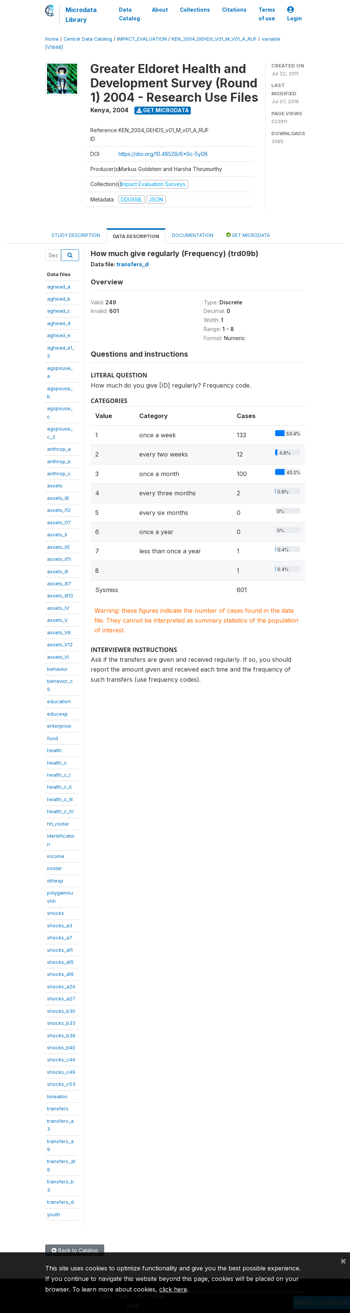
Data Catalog (129, 14)
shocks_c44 (61, 1060)
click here (173, 1289)
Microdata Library (81, 14)
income (55, 856)
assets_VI (58, 657)
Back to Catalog (75, 1250)
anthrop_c (59, 473)
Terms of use (267, 14)
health (54, 750)
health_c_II (59, 787)
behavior (57, 669)
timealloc (57, 1096)
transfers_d (60, 1202)
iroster (54, 868)
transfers (57, 1108)
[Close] (343, 1260)
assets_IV (58, 608)
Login (294, 14)
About (160, 10)
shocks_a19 (60, 974)
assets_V (57, 620)
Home (52, 39)
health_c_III (60, 799)
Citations (234, 10)
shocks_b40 (61, 1047)
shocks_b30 (61, 1011)
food (52, 738)
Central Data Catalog (88, 39)
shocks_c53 (61, 1084)
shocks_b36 (61, 1035)
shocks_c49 (61, 1072)
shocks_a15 (60, 962)
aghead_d (58, 323)
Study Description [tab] (76, 235)
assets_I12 (59, 510)
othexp (55, 881)
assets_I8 (58, 498)
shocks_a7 (59, 937)
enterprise (59, 726)
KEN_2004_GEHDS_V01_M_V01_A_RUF (214, 39)
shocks (55, 913)
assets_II (57, 534)
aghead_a (58, 287)
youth (53, 1214)
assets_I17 (59, 522)
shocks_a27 (61, 998)
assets (54, 485)
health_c (57, 763)
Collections (195, 10)
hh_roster (58, 824)
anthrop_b (59, 461)
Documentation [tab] (192, 235)
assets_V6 (59, 632)
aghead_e (58, 335)
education (59, 701)
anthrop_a (59, 449)
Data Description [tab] (136, 236)
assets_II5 (58, 547)
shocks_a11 (60, 950)
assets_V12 (60, 644)
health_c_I (58, 775)
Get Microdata (163, 110)
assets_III (57, 571)
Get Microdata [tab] (248, 235)
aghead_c (58, 311)
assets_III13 (60, 595)
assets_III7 (59, 583)
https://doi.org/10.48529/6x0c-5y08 (163, 154)
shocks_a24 (61, 986)
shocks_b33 (61, 1023)
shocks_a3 (59, 925)
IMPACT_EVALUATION (142, 39)
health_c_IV (60, 811)
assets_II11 (59, 559)
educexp (57, 714)
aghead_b (58, 299)
